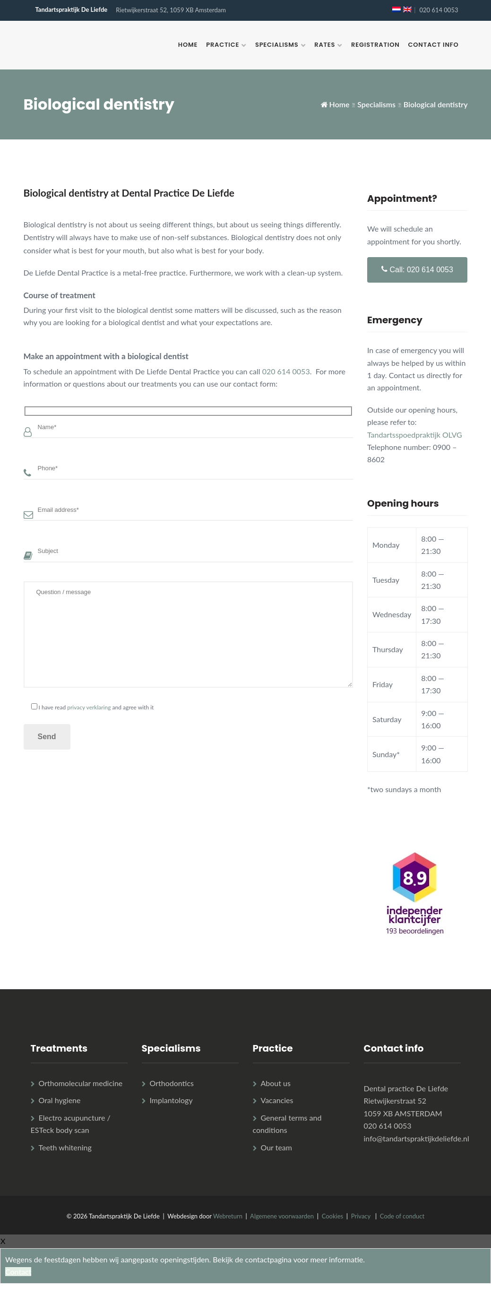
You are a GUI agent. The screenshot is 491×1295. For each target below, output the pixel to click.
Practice (222, 44)
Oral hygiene (60, 1100)
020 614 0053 (438, 10)
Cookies (333, 1216)
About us (276, 1083)
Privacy (360, 1216)
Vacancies (277, 1100)
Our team (276, 1147)
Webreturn (227, 1216)
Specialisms (277, 44)
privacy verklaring (89, 707)
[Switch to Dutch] (396, 9)
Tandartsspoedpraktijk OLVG (414, 434)
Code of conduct (402, 1216)
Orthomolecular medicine (81, 1083)
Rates (324, 44)
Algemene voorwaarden (282, 1216)
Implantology (171, 1100)
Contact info (433, 44)
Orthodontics (172, 1083)
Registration (375, 44)
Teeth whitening (65, 1147)
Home (188, 44)
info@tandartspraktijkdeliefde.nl (416, 1138)
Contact (18, 1271)
